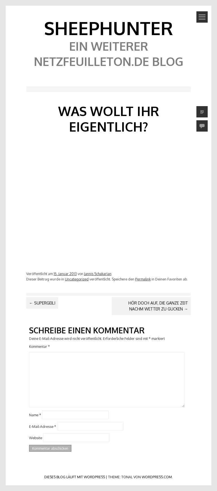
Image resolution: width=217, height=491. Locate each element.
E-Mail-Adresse (42, 426)
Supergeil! (42, 303)
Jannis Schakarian (97, 273)
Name (35, 414)
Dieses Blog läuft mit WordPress (74, 477)
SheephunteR (108, 27)
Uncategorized (77, 279)
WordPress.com (157, 477)
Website (35, 438)
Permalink (143, 279)
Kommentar (39, 346)
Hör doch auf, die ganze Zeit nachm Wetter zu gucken (158, 306)
